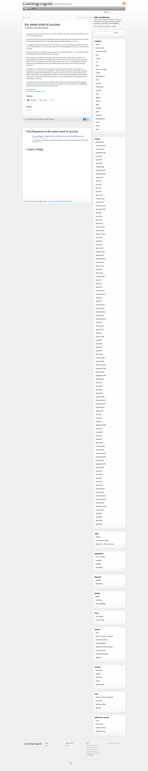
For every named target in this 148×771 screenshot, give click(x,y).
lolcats (98, 681)
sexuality (98, 108)
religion (98, 97)
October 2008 (100, 372)
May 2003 (99, 520)
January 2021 (100, 149)
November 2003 (101, 499)
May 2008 (99, 389)
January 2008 (100, 397)
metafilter (98, 560)
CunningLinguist (38, 3)
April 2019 (99, 163)
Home (26, 8)
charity (98, 44)
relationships (29, 91)
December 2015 (101, 234)
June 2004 (99, 474)
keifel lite (98, 580)
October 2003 (100, 503)
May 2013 (99, 283)
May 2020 (99, 160)
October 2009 (100, 336)
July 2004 (99, 471)
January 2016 (100, 230)
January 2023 (100, 142)
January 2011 (100, 326)
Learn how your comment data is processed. (60, 201)
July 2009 (99, 340)
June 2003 (99, 517)
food (97, 55)
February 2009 (100, 358)
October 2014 (100, 262)
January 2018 (100, 167)
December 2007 (101, 400)
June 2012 (99, 298)
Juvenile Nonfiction (101, 640)
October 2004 (100, 460)
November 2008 (101, 368)
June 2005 (99, 432)
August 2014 (100, 266)
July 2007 (99, 414)
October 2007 (100, 407)
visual (97, 122)
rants (97, 94)
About (34, 8)
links (97, 65)
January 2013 (100, 290)
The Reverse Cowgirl (102, 540)
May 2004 (99, 478)
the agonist (99, 567)
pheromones (37, 91)
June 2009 (99, 344)
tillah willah (99, 583)
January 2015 (100, 255)
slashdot (98, 564)
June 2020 (99, 156)
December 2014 (101, 259)
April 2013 (99, 287)
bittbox (98, 596)
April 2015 (99, 244)
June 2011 (99, 322)
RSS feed (116, 23)
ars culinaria (99, 616)
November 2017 (101, 170)
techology (99, 115)
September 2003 (101, 506)
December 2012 (101, 294)
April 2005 (99, 439)
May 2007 (99, 421)
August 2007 (100, 411)
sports (97, 111)
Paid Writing (99, 87)
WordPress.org (100, 731)
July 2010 (99, 333)
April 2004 (99, 481)
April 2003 (99, 524)
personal (98, 90)
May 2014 (99, 269)
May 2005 (99, 435)
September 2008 (101, 375)
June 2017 (99, 184)
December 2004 (101, 453)
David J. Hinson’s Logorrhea (104, 636)
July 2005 (99, 428)
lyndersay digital (101, 643)
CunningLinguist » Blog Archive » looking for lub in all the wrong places (56, 136)
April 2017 (99, 191)
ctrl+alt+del (99, 670)
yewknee (98, 657)
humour (98, 58)
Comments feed (101, 727)
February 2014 (100, 276)
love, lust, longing (101, 69)
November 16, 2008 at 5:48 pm (40, 138)
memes (98, 73)
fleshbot (98, 537)
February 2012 (100, 305)
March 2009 (99, 354)
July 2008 (99, 382)
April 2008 (99, 393)
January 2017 (100, 202)
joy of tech (99, 677)
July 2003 (99, 513)
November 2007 (101, 404)
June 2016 (99, 216)
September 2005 (101, 425)
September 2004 (101, 464)
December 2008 (101, 365)
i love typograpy (100, 603)
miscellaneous (100, 76)
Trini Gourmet (100, 620)
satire (97, 104)
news (97, 80)
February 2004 (100, 489)
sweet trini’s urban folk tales (104, 647)
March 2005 (99, 443)
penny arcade (100, 684)
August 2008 (100, 379)
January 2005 (100, 450)
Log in (97, 720)
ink (97, 62)
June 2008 (99, 386)
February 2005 (100, 446)
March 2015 (99, 248)
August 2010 (100, 329)
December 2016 (101, 206)
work (97, 129)
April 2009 (99, 351)
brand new (99, 600)
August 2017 (100, 177)
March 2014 (99, 273)
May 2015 (99, 241)
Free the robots (100, 557)
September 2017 (101, 174)
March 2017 (99, 195)
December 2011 (101, 312)
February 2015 (100, 252)
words (97, 126)
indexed (98, 674)
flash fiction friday (101, 51)
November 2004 (101, 457)
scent (43, 91)
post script (27, 17)
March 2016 (99, 223)
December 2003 (101, 496)
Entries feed (99, 724)
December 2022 (101, 145)
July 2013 (99, 280)
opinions (40, 28)
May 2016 (99, 220)
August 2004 (100, 467)
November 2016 (101, 209)
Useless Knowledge (102, 654)
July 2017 (99, 181)
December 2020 (101, 152)
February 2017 (100, 198)
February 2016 (100, 227)
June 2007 (99, 418)
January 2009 (100, 361)
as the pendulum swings (82, 17)
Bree (97, 632)
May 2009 (99, 347)
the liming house (101, 650)
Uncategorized (100, 119)
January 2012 (100, 308)
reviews (98, 101)
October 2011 (100, 315)
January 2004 (100, 492)
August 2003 (100, 510)
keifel (114, 26)
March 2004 (99, 485)
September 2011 (101, 319)
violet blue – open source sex (105, 544)
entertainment (100, 48)
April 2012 (99, 301)
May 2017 (99, 188)
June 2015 (99, 237)
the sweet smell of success (42, 24)
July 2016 (99, 213)
